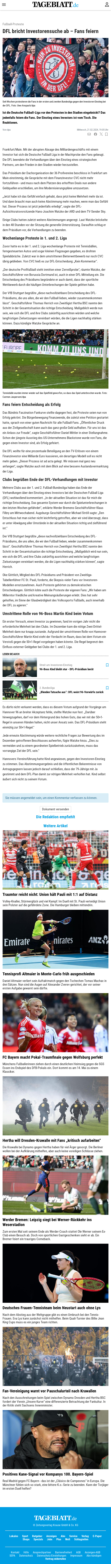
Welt (67, 1539)
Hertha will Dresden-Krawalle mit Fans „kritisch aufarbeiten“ (52, 1140)
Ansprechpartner (42, 1552)
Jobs (49, 1539)
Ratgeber (37, 1536)
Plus (58, 1539)
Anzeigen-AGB (92, 1552)
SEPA (12, 1555)
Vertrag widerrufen (55, 1558)
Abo (63, 1536)
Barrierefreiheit (63, 1552)
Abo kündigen (93, 1555)
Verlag (85, 1536)
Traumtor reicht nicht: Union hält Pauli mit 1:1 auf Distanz (50, 894)
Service (73, 1536)
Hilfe (26, 1552)
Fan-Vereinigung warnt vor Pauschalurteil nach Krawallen (49, 1391)
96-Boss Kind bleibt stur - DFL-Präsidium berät (66, 669)
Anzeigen (51, 1536)
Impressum (76, 1555)
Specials (38, 1539)
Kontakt (15, 1552)
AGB (78, 1552)
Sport (25, 1536)
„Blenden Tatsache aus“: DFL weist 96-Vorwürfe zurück (71, 692)
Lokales (13, 1536)
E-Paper (97, 1536)
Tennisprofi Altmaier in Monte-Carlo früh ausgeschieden (49, 974)
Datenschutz (26, 1555)
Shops (26, 1539)
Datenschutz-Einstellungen (51, 1555)
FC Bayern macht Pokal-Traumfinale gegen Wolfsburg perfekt (53, 1057)
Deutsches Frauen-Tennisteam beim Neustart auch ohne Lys (52, 1307)
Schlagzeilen (81, 1539)
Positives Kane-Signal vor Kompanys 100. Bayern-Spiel (48, 1474)
